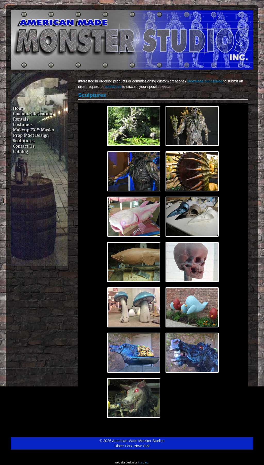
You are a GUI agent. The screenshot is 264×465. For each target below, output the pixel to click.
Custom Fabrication (33, 113)
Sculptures (24, 140)
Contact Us (24, 146)
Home (19, 108)
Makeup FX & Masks (33, 129)
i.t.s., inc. (143, 462)
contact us (113, 86)
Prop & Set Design (31, 135)
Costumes (23, 124)
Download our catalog (204, 81)
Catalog (20, 151)
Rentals (20, 119)
